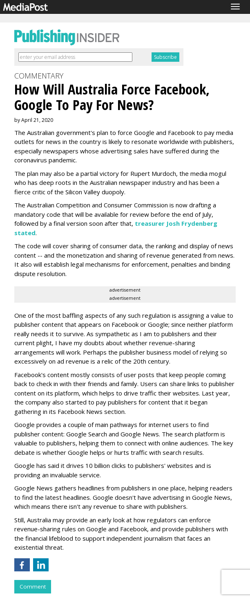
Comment (33, 586)
